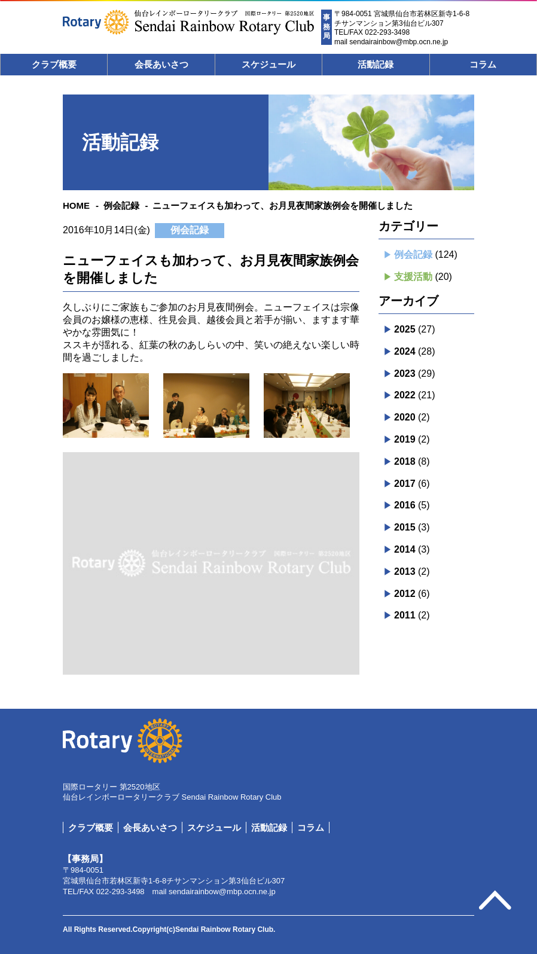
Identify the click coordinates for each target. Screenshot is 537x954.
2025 (405, 329)
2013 (405, 571)
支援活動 (413, 277)
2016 (405, 505)
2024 (405, 351)
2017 (405, 483)
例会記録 (121, 205)
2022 (405, 395)
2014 (405, 549)
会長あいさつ (161, 64)
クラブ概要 (54, 64)
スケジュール (268, 64)
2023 (405, 373)
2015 (405, 527)
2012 (405, 594)
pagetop (495, 901)
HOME (76, 205)
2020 (405, 417)
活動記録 (375, 64)
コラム (482, 64)
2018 (405, 461)
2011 (405, 615)
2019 (405, 439)
